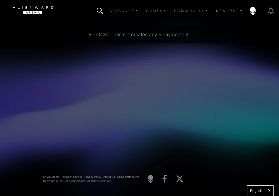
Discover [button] (122, 11)
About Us (109, 176)
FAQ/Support (51, 176)
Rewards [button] (227, 11)
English (256, 190)
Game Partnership (128, 176)
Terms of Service (71, 176)
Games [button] (154, 11)
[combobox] (260, 190)
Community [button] (189, 11)
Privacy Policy (92, 176)
